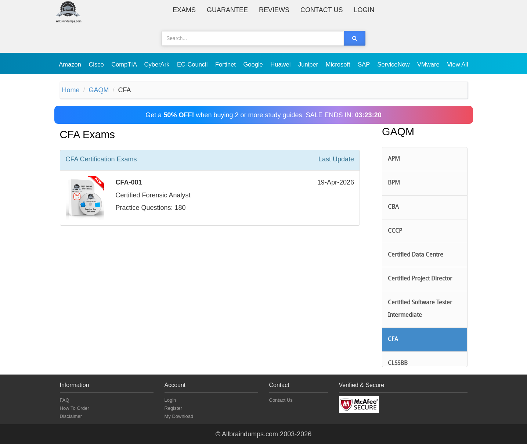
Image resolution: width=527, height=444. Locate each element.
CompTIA (124, 64)
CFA (393, 340)
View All (457, 64)
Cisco (97, 64)
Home (71, 90)
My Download (179, 416)
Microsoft (339, 64)
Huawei (281, 64)
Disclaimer (71, 416)
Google (254, 64)
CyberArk (157, 64)
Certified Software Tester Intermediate (420, 309)
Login (364, 10)
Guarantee (227, 10)
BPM (394, 183)
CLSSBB (398, 363)
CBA (393, 207)
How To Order (74, 408)
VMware (429, 64)
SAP (364, 64)
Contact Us (321, 10)
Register (173, 408)
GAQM (99, 90)
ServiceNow (394, 64)
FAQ (64, 400)
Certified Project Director (420, 279)
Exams (184, 10)
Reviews (274, 10)
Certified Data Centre (415, 255)
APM (394, 159)
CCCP (395, 231)
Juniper (309, 64)
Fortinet (226, 64)
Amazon (71, 64)
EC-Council (193, 64)
